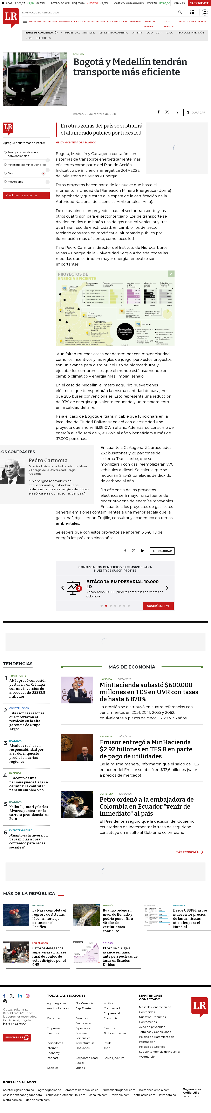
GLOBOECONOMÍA (93, 21)
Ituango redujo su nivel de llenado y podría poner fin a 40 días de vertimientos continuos (118, 920)
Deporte (179, 905)
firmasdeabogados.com (119, 1090)
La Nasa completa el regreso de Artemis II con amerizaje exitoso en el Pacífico (49, 918)
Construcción (19, 708)
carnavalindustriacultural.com (65, 1094)
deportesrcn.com (38, 1099)
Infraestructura (85, 1043)
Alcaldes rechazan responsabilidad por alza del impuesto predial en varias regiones (26, 754)
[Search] (180, 12)
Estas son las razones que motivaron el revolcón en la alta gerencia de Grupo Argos (26, 721)
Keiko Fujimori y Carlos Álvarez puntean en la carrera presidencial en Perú (29, 813)
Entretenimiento (21, 830)
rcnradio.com (121, 1094)
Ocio (107, 1048)
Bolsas (108, 943)
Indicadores (55, 1043)
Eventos (109, 1028)
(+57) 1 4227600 (14, 1023)
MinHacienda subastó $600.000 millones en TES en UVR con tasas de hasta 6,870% (149, 692)
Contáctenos (148, 1022)
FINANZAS (35, 21)
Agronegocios (56, 1003)
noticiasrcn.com (144, 1094)
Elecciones (43, 38)
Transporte (17, 675)
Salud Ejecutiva (114, 1057)
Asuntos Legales (58, 1008)
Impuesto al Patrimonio (79, 32)
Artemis (137, 32)
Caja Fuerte (83, 1008)
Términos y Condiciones (155, 1031)
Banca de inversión (191, 32)
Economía (110, 1018)
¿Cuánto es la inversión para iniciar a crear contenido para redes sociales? (28, 841)
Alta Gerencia (84, 1003)
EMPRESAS (65, 21)
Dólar (170, 32)
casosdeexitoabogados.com (22, 1094)
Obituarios (82, 1048)
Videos (80, 1067)
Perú (29, 38)
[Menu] (25, 21)
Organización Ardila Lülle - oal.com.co (193, 1092)
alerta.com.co (12, 1099)
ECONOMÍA (50, 21)
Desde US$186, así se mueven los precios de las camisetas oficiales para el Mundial (190, 918)
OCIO (77, 21)
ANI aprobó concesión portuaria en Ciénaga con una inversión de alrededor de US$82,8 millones (28, 688)
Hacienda (15, 740)
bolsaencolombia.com (154, 1090)
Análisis (108, 1003)
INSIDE (202, 21)
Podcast (52, 1057)
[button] (61, 588)
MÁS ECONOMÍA (187, 852)
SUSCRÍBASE (199, 3)
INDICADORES (187, 21)
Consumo (53, 1018)
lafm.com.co (167, 1094)
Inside (108, 1043)
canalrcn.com (98, 1094)
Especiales (82, 1028)
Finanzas (53, 1033)
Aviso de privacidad (152, 1026)
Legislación (40, 943)
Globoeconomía (115, 1033)
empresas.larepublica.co (81, 1090)
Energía (108, 905)
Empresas (53, 1028)
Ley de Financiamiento (114, 32)
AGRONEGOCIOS (117, 21)
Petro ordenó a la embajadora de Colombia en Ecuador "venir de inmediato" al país (147, 806)
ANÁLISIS (135, 21)
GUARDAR (195, 112)
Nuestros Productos (152, 1017)
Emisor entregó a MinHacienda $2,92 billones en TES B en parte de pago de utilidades (146, 749)
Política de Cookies (152, 1046)
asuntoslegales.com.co (18, 1090)
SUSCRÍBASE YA (158, 606)
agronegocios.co (49, 1090)
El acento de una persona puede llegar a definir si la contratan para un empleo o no (28, 784)
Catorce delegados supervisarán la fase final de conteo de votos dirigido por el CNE (49, 956)
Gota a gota (154, 32)
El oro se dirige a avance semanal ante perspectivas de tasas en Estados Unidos (120, 956)
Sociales (52, 1067)
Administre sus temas (21, 195)
